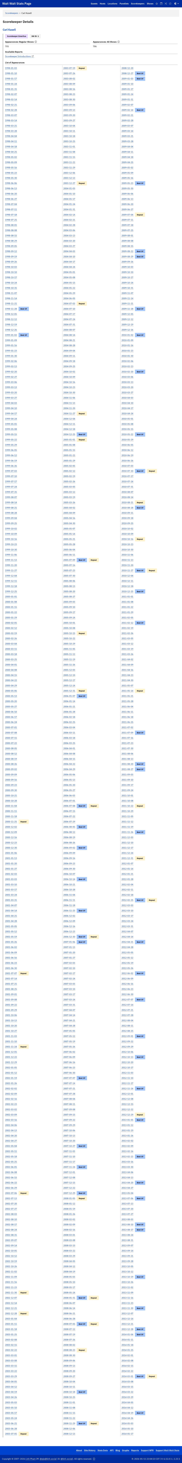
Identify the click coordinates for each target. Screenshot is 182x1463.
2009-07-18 (127, 225)
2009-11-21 (127, 303)
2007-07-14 (69, 1083)
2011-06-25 (127, 722)
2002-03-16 (11, 1119)
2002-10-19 (11, 1261)
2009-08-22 (127, 251)
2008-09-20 (69, 1371)
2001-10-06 (11, 1015)
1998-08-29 (11, 240)
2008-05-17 (69, 1287)
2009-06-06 (127, 193)
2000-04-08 (11, 670)
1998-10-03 (11, 267)
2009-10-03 (127, 267)
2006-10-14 (69, 879)
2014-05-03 (127, 1423)
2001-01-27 (11, 868)
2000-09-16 (11, 779)
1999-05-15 (11, 434)
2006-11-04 (69, 894)
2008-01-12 (69, 1203)
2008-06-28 (69, 1318)
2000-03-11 (11, 649)
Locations (112, 3)
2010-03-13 (127, 382)
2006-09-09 (69, 853)
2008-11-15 (69, 1413)
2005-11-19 (69, 659)
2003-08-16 (69, 89)
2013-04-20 (127, 1182)
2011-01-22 (127, 607)
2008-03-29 (69, 1256)
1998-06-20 (11, 193)
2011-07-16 (127, 737)
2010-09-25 (127, 523)
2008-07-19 (69, 1334)
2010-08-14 (127, 497)
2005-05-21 (69, 539)
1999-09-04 (11, 518)
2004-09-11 (69, 356)
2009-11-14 (127, 298)
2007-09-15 (69, 1114)
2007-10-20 (69, 1140)
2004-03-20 (69, 240)
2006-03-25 (69, 743)
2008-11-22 (69, 1418)
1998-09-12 (11, 251)
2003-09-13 (69, 110)
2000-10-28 (11, 800)
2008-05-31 (69, 1297)
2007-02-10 (69, 968)
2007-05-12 (69, 1036)
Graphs (125, 1450)
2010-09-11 (127, 512)
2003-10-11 (69, 131)
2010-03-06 (127, 376)
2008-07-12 (69, 1329)
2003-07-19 (69, 68)
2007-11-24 (69, 1167)
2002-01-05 (11, 1067)
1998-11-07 (11, 293)
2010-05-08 (127, 424)
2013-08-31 (127, 1240)
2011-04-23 (127, 675)
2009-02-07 (127, 104)
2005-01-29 (69, 460)
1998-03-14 (11, 120)
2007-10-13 (69, 1135)
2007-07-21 (69, 1088)
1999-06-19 (11, 460)
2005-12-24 (69, 685)
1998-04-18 (11, 146)
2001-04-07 (11, 905)
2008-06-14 (69, 1308)
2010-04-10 (127, 403)
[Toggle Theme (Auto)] (176, 3)
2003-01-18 (11, 1329)
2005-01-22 (69, 455)
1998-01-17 (11, 78)
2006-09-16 (69, 858)
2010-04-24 (127, 413)
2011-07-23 (127, 743)
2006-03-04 (69, 727)
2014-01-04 (127, 1334)
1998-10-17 (11, 277)
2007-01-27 (69, 957)
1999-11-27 (11, 570)
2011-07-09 (127, 732)
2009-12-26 (127, 329)
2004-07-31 (69, 324)
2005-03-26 (69, 502)
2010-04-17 (127, 408)
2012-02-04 (127, 884)
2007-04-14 (69, 1015)
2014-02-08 (127, 1360)
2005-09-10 (69, 607)
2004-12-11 (69, 424)
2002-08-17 (11, 1224)
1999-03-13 (11, 387)
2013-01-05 (127, 1119)
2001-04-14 (11, 910)
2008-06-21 (69, 1313)
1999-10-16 (11, 539)
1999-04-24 (11, 418)
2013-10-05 (127, 1266)
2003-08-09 (69, 83)
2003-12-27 (69, 183)
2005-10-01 (69, 622)
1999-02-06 (11, 361)
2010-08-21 (127, 502)
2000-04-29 (11, 685)
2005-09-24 (69, 617)
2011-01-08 (127, 601)
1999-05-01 (11, 424)
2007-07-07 (69, 1078)
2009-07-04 (127, 214)
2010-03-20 (127, 387)
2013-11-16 (127, 1297)
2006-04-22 (69, 764)
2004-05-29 (69, 293)
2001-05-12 (11, 931)
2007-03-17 (69, 994)
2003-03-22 (11, 1371)
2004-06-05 (69, 298)
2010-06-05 (127, 444)
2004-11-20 (69, 408)
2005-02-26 (69, 481)
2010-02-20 (127, 371)
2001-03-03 (11, 879)
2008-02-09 (69, 1224)
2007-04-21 (69, 1020)
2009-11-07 (127, 293)
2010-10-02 (127, 528)
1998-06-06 (11, 183)
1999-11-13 (11, 560)
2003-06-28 (11, 1428)
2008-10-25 (69, 1397)
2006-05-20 (69, 785)
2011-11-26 (127, 832)
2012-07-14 (127, 1004)
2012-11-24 (127, 1088)
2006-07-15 (69, 811)
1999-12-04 (11, 575)
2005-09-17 (69, 612)
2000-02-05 (11, 622)
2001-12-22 (11, 1057)
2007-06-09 (69, 1057)
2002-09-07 (11, 1240)
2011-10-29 (127, 811)
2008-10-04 (69, 1381)
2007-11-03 (69, 1151)
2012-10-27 (127, 1067)
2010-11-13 (127, 560)
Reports (135, 1450)
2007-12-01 (69, 1172)
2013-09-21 (127, 1256)
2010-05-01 (127, 418)
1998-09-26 (11, 261)
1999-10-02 (11, 528)
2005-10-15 (69, 633)
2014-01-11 (127, 1339)
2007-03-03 (69, 983)
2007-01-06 (69, 942)
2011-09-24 (127, 790)
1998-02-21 (11, 104)
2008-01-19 (69, 1208)
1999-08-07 (11, 497)
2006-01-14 (69, 701)
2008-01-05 (69, 1198)
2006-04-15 (69, 758)
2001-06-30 (11, 968)
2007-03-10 (69, 989)
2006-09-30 (69, 868)
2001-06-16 (11, 957)
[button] (94, 1459)
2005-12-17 (69, 680)
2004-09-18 (69, 361)
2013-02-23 (127, 1156)
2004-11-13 (69, 403)
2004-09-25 (69, 366)
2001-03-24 (11, 894)
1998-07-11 (11, 209)
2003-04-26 (11, 1397)
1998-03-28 (11, 131)
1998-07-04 (11, 204)
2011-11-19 (127, 826)
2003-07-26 (69, 73)
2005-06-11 (69, 554)
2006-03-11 (69, 732)
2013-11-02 (127, 1287)
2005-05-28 (69, 544)
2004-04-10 (69, 256)
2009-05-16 (127, 178)
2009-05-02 (127, 167)
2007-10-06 (69, 1130)
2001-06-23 (11, 963)
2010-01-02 (127, 335)
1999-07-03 (11, 471)
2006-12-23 (69, 931)
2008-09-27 (69, 1376)
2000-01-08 (11, 601)
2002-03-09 (11, 1114)
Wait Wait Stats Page (16, 3)
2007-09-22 (69, 1119)
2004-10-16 (69, 382)
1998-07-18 (11, 214)
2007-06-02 (69, 1052)
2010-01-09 (127, 340)
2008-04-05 (69, 1261)
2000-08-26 (11, 764)
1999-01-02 (11, 335)
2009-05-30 (127, 188)
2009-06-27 (127, 209)
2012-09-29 (127, 1046)
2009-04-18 (127, 157)
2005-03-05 (69, 486)
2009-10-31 (127, 288)
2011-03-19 (127, 649)
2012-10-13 (127, 1057)
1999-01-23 (11, 350)
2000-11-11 (11, 811)
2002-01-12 (11, 1072)
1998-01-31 (11, 89)
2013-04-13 (127, 1177)
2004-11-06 (69, 397)
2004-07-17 (69, 314)
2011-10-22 (127, 805)
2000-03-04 (11, 643)
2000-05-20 (11, 701)
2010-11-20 (127, 565)
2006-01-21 (69, 706)
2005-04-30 (69, 523)
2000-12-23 (11, 842)
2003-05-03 (11, 1402)
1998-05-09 (11, 162)
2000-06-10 (11, 711)
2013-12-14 (127, 1318)
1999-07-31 (11, 492)
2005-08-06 (69, 581)
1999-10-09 (11, 533)
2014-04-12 (127, 1407)
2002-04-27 (11, 1140)
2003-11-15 (69, 157)
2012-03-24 (127, 921)
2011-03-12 (127, 643)
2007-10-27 (69, 1146)
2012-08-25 (127, 1031)
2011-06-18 (127, 717)
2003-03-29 (11, 1376)
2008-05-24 (69, 1292)
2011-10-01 (127, 795)
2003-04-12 (11, 1386)
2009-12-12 (127, 319)
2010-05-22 (127, 434)
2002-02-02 (11, 1088)
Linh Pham (31, 1459)
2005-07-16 (69, 565)
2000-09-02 (11, 769)
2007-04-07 (69, 1010)
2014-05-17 (127, 1433)
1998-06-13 (11, 188)
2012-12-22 (127, 1109)
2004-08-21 (69, 340)
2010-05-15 (127, 429)
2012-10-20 (127, 1062)
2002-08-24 (11, 1229)
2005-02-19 (69, 476)
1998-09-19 (11, 256)
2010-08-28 (127, 507)
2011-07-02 (127, 727)
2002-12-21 (11, 1308)
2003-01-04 (11, 1318)
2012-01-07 (127, 863)
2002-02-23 (11, 1104)
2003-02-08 (11, 1339)
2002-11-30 (11, 1292)
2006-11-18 (69, 905)
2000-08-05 (11, 748)
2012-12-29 (127, 1114)
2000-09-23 (11, 785)
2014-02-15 (127, 1365)
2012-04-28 (127, 947)
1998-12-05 (11, 314)
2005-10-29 (69, 643)
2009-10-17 (127, 277)
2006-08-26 (69, 842)
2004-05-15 (69, 282)
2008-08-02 (69, 1345)
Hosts (102, 3)
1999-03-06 (11, 382)
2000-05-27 (11, 706)
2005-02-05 (69, 465)
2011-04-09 (127, 664)
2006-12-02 (69, 915)
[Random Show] (166, 3)
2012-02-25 (127, 900)
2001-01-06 (11, 853)
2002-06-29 (11, 1187)
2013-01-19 (127, 1130)
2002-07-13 (11, 1198)
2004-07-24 (69, 319)
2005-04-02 (69, 507)
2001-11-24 (11, 1046)
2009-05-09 (127, 172)
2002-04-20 (11, 1135)
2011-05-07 (127, 685)
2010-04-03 (127, 397)
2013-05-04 (127, 1193)
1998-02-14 (11, 99)
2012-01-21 (127, 874)
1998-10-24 (11, 282)
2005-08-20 (69, 591)
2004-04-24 (69, 267)
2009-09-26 (127, 261)
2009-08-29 (127, 256)
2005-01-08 (69, 444)
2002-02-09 (11, 1093)
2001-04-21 (11, 915)
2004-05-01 (69, 272)
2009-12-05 (127, 314)
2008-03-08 (69, 1240)
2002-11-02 (11, 1271)
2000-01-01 (11, 596)
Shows (150, 3)
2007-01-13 (69, 947)
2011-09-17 (127, 785)
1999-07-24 (11, 486)
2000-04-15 (11, 675)
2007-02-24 (69, 978)
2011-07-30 (127, 748)
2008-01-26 (69, 1214)
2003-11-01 (69, 146)
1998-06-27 (11, 199)
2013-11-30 (127, 1308)
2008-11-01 (69, 1402)
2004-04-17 (69, 261)
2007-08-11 (69, 1104)
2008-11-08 (69, 1407)
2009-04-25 (127, 162)
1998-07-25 (11, 219)
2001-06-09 (11, 952)
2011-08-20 (127, 764)
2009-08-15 (127, 246)
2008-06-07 (69, 1303)
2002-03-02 (11, 1109)
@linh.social (66, 1459)
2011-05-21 (127, 696)
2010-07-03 (127, 465)
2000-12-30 (11, 847)
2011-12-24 (127, 853)
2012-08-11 (127, 1025)
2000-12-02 (11, 826)
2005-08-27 (69, 596)
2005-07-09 (69, 560)
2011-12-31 (127, 858)
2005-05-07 (69, 528)
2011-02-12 (127, 622)
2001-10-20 (11, 1025)
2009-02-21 (127, 115)
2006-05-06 (69, 774)
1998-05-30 (11, 178)
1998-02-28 (11, 110)
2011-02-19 (127, 628)
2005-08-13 (69, 586)
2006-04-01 (69, 748)
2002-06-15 (11, 1177)
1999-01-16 (11, 345)
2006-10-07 (69, 874)
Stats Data (103, 1450)
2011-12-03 (127, 837)
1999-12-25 (11, 591)
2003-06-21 (11, 1423)
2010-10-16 (127, 539)
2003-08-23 (69, 94)
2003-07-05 (11, 1433)
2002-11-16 (11, 1282)
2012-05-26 (127, 968)
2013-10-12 (127, 1271)
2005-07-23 (69, 570)
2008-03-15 (69, 1245)
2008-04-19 (69, 1271)
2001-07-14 (11, 978)
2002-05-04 (11, 1146)
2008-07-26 (69, 1339)
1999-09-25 (11, 523)
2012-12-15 (127, 1104)
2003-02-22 (11, 1350)
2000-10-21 (11, 795)
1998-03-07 (11, 115)
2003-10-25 (69, 141)
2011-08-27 (127, 769)
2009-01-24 (127, 94)
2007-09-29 (69, 1125)
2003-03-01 (11, 1355)
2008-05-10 (69, 1282)
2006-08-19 (69, 837)
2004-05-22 (69, 288)
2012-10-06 (127, 1052)
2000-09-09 (11, 774)
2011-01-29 (127, 612)
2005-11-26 (69, 664)
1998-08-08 (11, 230)
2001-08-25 (11, 989)
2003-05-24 (11, 1418)
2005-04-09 (69, 512)
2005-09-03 (69, 601)
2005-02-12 (69, 471)
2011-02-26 (127, 633)
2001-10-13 (11, 1020)
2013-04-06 (127, 1172)
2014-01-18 (127, 1345)
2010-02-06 (127, 361)
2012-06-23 (127, 989)
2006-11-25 (69, 910)
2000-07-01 (11, 727)
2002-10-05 (11, 1250)
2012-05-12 (127, 957)
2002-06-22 (11, 1182)
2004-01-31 (69, 209)
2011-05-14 (127, 690)
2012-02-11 (127, 889)
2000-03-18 (11, 654)
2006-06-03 (69, 795)
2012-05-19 (127, 963)
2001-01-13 (11, 858)
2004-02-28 (69, 225)
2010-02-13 (127, 366)
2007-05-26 (69, 1046)
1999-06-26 (11, 465)
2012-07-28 (127, 1015)
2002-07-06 (11, 1193)
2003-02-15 (11, 1345)
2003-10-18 (69, 136)
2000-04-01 (11, 664)
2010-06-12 (127, 450)
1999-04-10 (11, 408)
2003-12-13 (69, 178)
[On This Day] (161, 3)
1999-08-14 (11, 502)
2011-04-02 (127, 659)
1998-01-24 (11, 83)
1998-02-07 (11, 94)
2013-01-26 (127, 1135)
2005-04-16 (69, 518)
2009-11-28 (127, 308)
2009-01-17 (127, 89)
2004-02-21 (69, 219)
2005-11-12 (69, 654)
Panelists (124, 3)
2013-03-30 (127, 1167)
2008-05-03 (69, 1276)
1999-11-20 (11, 565)
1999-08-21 (11, 507)
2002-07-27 (11, 1208)
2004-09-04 (69, 350)
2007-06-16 (69, 1062)
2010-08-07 (127, 492)
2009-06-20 (127, 204)
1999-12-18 (11, 586)
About (79, 1450)
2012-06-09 (127, 978)
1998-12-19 (11, 324)
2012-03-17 (127, 915)
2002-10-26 (11, 1266)
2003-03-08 (11, 1360)
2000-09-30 (11, 790)
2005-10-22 (69, 638)
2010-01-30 (127, 356)
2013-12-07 (127, 1313)
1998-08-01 (11, 225)
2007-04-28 (69, 1025)
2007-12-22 (69, 1187)
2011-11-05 (127, 816)
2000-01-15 (11, 607)
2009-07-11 (127, 219)
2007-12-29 (69, 1193)
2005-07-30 (69, 575)
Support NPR (147, 1450)
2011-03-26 (127, 654)
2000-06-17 (11, 717)
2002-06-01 (11, 1167)
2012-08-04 (127, 1020)
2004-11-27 (69, 413)
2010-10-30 (127, 549)
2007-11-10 (69, 1156)
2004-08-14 (69, 335)
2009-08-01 (127, 235)
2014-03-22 (127, 1392)
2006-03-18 (69, 737)
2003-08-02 (69, 78)
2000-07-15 (11, 737)
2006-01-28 (69, 711)
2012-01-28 (127, 879)
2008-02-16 (69, 1229)
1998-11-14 (11, 298)
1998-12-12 (11, 319)
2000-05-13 (11, 696)
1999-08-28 (11, 512)
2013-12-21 (127, 1324)
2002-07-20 (11, 1203)
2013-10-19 (127, 1276)
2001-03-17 (11, 889)
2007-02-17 (69, 973)
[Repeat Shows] (170, 3)
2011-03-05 (127, 638)
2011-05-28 (127, 701)
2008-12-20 (127, 68)
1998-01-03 (11, 68)
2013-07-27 (127, 1214)
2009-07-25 (127, 230)
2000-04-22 (11, 680)
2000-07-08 (11, 732)
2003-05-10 (11, 1407)
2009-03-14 (127, 131)
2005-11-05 (69, 649)
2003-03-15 (11, 1365)
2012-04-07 (127, 931)
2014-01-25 (127, 1350)
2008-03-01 (69, 1235)
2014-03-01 (127, 1376)
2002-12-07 (11, 1297)
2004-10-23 (69, 387)
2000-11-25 (11, 821)
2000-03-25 (11, 659)
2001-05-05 (11, 926)
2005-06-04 (69, 549)
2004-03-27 (69, 246)
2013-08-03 (127, 1219)
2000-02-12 (11, 628)
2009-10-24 (127, 282)
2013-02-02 (127, 1140)
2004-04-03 (69, 251)
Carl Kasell (9, 29)
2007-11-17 (69, 1161)
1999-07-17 (11, 481)
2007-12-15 (69, 1182)
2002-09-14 (11, 1245)
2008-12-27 (127, 73)
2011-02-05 (127, 617)
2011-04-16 (127, 670)
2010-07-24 (127, 481)
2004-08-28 (69, 345)
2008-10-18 (69, 1392)
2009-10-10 (127, 272)
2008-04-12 (69, 1266)
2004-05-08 (69, 277)
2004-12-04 (69, 418)
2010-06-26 (127, 460)
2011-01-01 (127, 596)
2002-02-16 (11, 1098)
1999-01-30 (11, 356)
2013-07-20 (127, 1208)
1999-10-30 (11, 549)
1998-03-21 (11, 125)
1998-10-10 (11, 272)
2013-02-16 (127, 1151)
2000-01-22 (11, 612)
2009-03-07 (127, 125)
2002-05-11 (11, 1151)
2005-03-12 (69, 492)
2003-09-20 (69, 115)
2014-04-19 (127, 1413)
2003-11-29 (69, 167)
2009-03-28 (127, 141)
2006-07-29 (69, 821)
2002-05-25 (11, 1161)
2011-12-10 (127, 842)
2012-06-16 (127, 983)
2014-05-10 (127, 1428)
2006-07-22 (69, 816)
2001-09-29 (11, 1010)
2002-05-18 (11, 1156)
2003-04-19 (11, 1392)
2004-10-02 (69, 371)
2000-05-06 (11, 690)
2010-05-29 (127, 439)
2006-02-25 (69, 722)
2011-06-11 (127, 711)
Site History (89, 1450)
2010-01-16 (127, 345)
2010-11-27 (127, 570)
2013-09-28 (127, 1261)
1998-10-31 (11, 288)
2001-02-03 (11, 874)
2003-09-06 (69, 104)
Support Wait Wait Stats (167, 1450)
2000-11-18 (11, 816)
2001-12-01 (11, 1052)
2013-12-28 (127, 1329)
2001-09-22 (11, 1004)
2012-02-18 (127, 894)
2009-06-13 (127, 199)
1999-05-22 (11, 439)
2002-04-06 (11, 1125)
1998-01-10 (11, 73)
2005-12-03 (69, 670)
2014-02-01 (127, 1355)
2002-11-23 (11, 1287)
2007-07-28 (69, 1093)
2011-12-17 (127, 847)
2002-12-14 (11, 1303)
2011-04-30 (127, 680)
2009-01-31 (127, 99)
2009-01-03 (127, 78)
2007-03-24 (69, 999)
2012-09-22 (127, 1041)
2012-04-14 (127, 936)
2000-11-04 (11, 805)
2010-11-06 (127, 554)
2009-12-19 (127, 324)
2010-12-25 (127, 591)
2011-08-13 (127, 758)
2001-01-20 (11, 863)
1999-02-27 (11, 376)
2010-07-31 (127, 486)
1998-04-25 (11, 151)
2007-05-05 (69, 1031)
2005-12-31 (69, 690)
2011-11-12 (127, 821)
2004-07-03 (69, 303)
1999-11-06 (11, 554)
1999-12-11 (11, 581)
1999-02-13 (11, 366)
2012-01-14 (127, 868)
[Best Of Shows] (156, 3)
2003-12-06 (69, 172)
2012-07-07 (127, 999)
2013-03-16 (127, 1161)
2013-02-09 (127, 1146)
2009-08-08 (127, 240)
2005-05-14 (69, 533)
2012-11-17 (127, 1083)
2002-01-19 (11, 1078)
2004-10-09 (69, 376)
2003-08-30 (69, 99)
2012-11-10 (127, 1078)
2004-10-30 (69, 392)
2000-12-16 (11, 837)
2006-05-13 (69, 779)
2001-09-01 (11, 994)
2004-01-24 (69, 204)
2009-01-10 (127, 83)
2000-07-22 (11, 743)
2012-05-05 (127, 952)
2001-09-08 (11, 999)
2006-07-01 (69, 800)
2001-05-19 (11, 936)
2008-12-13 (69, 1433)
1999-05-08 (11, 429)
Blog (118, 1450)
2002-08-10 (11, 1219)
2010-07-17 (127, 476)
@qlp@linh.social (48, 1459)
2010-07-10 (127, 471)
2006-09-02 (69, 847)
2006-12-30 (69, 936)
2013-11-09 (127, 1292)
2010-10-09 (127, 533)
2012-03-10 (127, 910)
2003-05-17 (11, 1413)
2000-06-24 (11, 722)
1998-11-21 (11, 303)
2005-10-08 (69, 628)
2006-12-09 (69, 921)
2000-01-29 (11, 617)
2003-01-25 (11, 1334)
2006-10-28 (69, 889)
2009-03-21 (127, 136)
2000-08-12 (11, 753)
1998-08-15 (11, 235)
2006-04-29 (69, 769)
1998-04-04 (11, 136)
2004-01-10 (69, 193)
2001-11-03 (11, 1036)
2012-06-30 (127, 994)
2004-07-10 (69, 308)
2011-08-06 (127, 753)
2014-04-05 (127, 1402)
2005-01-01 (69, 439)
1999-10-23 (11, 544)
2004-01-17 (69, 199)
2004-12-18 (69, 429)
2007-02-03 (69, 963)
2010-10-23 (127, 544)
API (112, 1450)
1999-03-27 (11, 397)
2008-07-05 (69, 1324)
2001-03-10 (11, 884)
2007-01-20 (69, 952)
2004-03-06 (69, 230)
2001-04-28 (11, 921)
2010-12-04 (127, 575)
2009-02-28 (127, 120)
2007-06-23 (69, 1067)
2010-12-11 (127, 581)
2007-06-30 (69, 1072)
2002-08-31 (11, 1235)
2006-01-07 (69, 696)
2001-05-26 (11, 942)
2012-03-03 (127, 905)
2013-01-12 (127, 1125)
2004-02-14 (69, 214)
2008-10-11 (69, 1386)
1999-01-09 (11, 340)
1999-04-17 (11, 413)
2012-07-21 (127, 1010)
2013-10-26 (127, 1282)
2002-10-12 (11, 1256)
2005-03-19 (69, 497)
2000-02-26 (11, 638)
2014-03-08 (127, 1381)
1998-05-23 (11, 172)
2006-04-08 (69, 753)
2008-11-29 (69, 1423)
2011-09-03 (127, 774)
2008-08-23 (69, 1350)
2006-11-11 (69, 900)
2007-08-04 (69, 1098)
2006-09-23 (69, 863)
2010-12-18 (127, 586)
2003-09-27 (69, 120)
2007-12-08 (69, 1177)
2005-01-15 (69, 450)
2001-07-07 (11, 973)
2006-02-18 (69, 717)
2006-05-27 (69, 790)
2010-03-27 (127, 392)
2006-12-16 (69, 926)
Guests (94, 3)
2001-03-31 (11, 900)
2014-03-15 (127, 1386)
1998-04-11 (11, 141)
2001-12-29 (11, 1062)
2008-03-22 (69, 1250)
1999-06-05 (11, 450)
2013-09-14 (127, 1250)
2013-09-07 (127, 1245)
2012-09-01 (127, 1036)
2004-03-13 (69, 235)
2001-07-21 (11, 983)
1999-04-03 (11, 403)
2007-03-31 (69, 1004)
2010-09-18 (127, 518)
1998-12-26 (11, 329)
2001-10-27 (11, 1031)
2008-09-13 (69, 1365)
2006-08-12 (69, 832)
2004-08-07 (69, 329)
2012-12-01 (127, 1093)
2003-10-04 (69, 125)
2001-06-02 (11, 947)
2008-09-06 (69, 1360)
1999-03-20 (11, 392)
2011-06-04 (127, 706)
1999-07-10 (11, 476)
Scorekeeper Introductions (19, 56)
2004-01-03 (69, 188)
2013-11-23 (127, 1303)
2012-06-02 (127, 973)
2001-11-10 (11, 1041)
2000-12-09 (11, 832)
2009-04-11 (127, 151)
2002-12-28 (11, 1313)
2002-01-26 (11, 1083)
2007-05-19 (69, 1041)
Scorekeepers (137, 3)
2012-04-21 (127, 942)
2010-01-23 (127, 350)
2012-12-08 (127, 1098)
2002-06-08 (11, 1172)
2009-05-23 (127, 183)
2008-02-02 (69, 1219)
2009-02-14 (127, 110)
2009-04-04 (127, 146)
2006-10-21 (69, 884)
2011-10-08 (127, 800)
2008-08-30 (69, 1355)
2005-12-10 (69, 675)
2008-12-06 (69, 1428)
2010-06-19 (127, 455)
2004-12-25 (69, 434)
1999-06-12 (11, 455)
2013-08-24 (127, 1235)
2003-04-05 (11, 1381)
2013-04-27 (127, 1187)
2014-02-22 (127, 1371)
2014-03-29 (127, 1397)
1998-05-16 (11, 167)
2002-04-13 (11, 1130)
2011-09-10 (127, 779)
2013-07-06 (127, 1198)
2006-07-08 (69, 805)
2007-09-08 (69, 1109)
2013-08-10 (127, 1224)
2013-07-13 (127, 1203)
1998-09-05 (11, 246)
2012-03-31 (127, 926)
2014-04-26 (127, 1418)
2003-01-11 (11, 1324)
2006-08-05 (69, 826)
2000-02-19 (11, 633)
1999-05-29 (11, 444)
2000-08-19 (11, 758)
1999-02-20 (11, 371)
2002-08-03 (11, 1214)
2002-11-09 (11, 1276)
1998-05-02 (11, 157)
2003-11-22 (69, 162)
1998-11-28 (11, 308)
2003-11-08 (69, 151)
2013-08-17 (127, 1229)
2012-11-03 (127, 1072)
